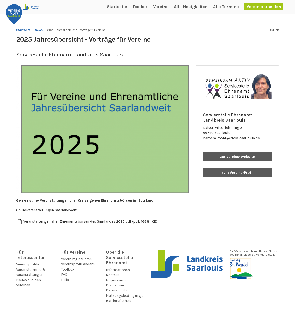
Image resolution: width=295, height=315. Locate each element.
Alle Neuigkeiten (191, 6)
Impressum (116, 280)
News (39, 30)
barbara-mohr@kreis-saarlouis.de (231, 138)
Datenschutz (116, 290)
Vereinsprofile (27, 264)
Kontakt (112, 275)
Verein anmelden (264, 6)
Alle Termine (226, 6)
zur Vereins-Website (237, 156)
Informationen (118, 270)
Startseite (117, 6)
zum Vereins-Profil (237, 172)
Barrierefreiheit (118, 300)
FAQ (64, 274)
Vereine (160, 6)
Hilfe (65, 279)
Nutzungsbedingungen (125, 295)
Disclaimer (115, 285)
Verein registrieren (76, 259)
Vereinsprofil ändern (78, 264)
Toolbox (140, 6)
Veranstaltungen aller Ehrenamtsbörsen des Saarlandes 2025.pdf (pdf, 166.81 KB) (90, 221)
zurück (274, 30)
